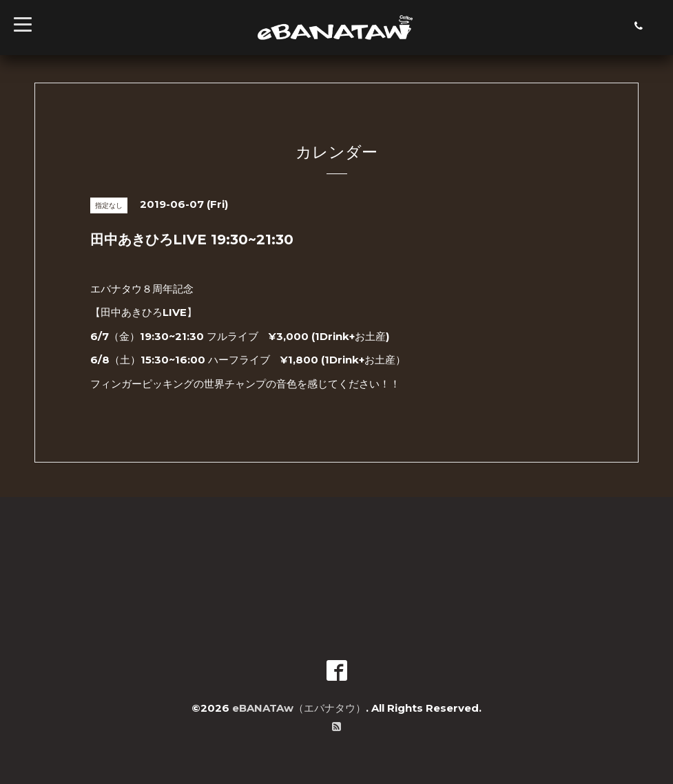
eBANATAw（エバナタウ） (299, 707)
